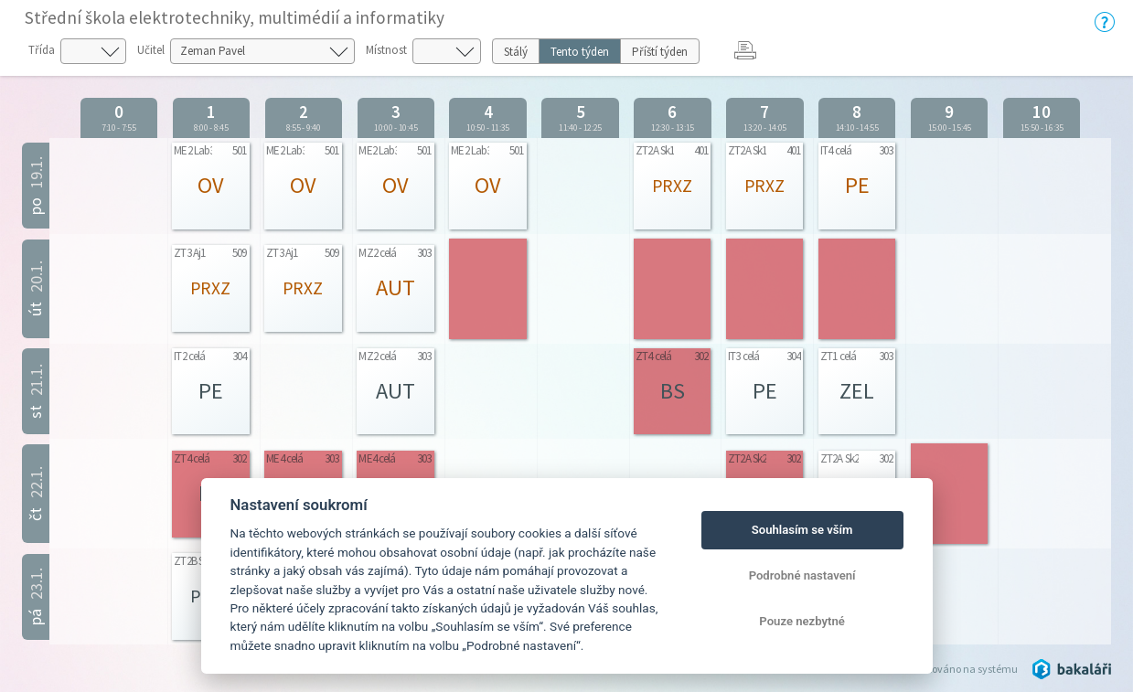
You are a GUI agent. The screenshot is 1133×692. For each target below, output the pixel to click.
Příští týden (660, 51)
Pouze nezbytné (802, 621)
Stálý (516, 51)
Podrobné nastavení (802, 575)
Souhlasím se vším (802, 530)
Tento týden (579, 51)
